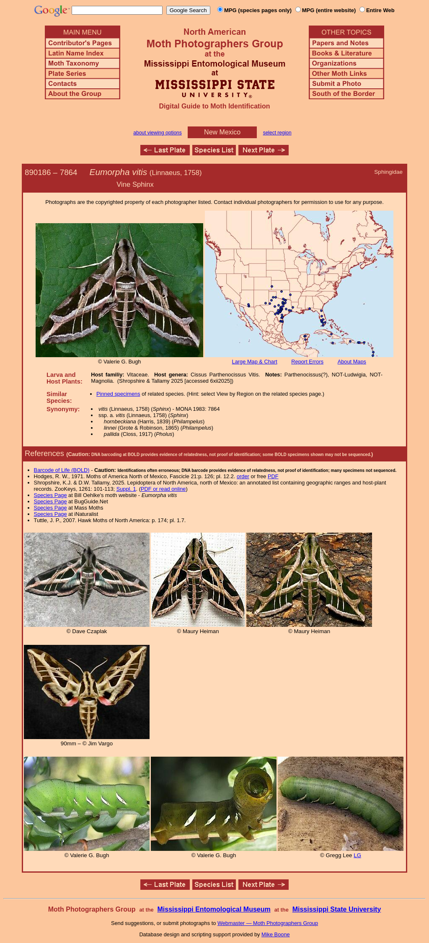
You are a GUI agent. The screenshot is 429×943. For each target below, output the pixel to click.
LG (357, 855)
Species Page (50, 495)
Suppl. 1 (126, 489)
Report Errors (307, 361)
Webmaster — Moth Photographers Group (267, 923)
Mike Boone (275, 934)
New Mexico (222, 132)
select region (277, 133)
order (243, 476)
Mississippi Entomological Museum (213, 909)
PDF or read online (163, 489)
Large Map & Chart (254, 361)
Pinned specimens (118, 394)
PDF (273, 476)
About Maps (352, 361)
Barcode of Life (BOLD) (62, 470)
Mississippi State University (336, 909)
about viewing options (157, 133)
